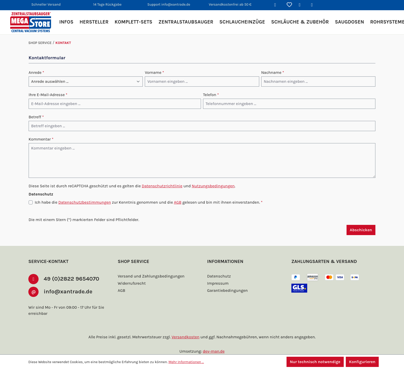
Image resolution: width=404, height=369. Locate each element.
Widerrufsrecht (132, 283)
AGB (177, 202)
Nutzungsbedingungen (213, 185)
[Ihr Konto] (301, 5)
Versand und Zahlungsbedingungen (151, 276)
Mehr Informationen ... (186, 362)
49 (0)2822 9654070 (73, 278)
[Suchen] (277, 5)
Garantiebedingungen (227, 290)
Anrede (36, 72)
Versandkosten (185, 337)
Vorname (154, 72)
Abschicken (361, 229)
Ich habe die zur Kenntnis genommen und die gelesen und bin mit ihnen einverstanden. (149, 202)
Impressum (218, 283)
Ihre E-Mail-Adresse (48, 94)
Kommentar (41, 139)
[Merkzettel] (289, 5)
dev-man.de (213, 351)
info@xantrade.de (69, 291)
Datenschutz (219, 276)
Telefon (211, 94)
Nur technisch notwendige (315, 361)
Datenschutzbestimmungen (84, 202)
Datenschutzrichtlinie (162, 185)
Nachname (272, 72)
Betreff (36, 116)
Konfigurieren (362, 361)
